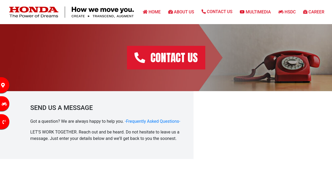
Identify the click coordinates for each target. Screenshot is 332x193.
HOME (152, 11)
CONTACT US (217, 11)
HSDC (287, 11)
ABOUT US (181, 11)
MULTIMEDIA (255, 11)
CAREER (313, 11)
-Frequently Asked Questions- (152, 121)
